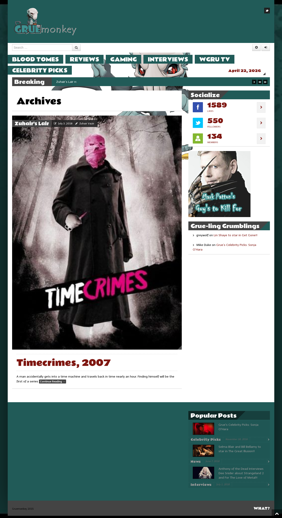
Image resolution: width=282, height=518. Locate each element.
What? (262, 511)
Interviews (172, 59)
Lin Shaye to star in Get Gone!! (235, 237)
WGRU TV (219, 59)
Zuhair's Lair (32, 126)
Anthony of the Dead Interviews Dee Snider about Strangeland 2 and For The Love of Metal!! (241, 475)
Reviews (89, 59)
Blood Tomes (40, 59)
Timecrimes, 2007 (64, 365)
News (196, 463)
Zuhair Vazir (86, 125)
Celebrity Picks (44, 70)
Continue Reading (52, 383)
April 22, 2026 (249, 71)
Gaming (128, 59)
